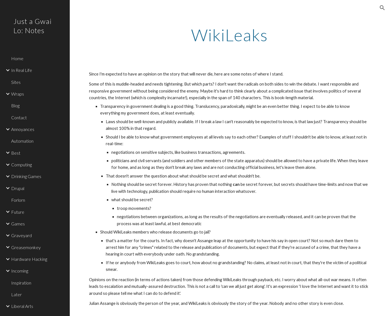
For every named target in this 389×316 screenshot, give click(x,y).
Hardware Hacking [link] (29, 259)
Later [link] (16, 294)
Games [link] (18, 223)
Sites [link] (16, 82)
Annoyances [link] (22, 129)
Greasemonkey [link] (26, 247)
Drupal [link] (17, 188)
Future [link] (17, 212)
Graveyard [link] (21, 235)
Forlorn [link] (18, 200)
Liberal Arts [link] (22, 306)
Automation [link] (22, 141)
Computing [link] (21, 164)
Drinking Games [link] (26, 176)
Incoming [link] (19, 270)
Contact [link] (19, 117)
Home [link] (17, 58)
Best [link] (15, 152)
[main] (229, 34)
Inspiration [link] (21, 282)
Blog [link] (15, 105)
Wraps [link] (17, 93)
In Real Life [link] (21, 70)
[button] (382, 7)
